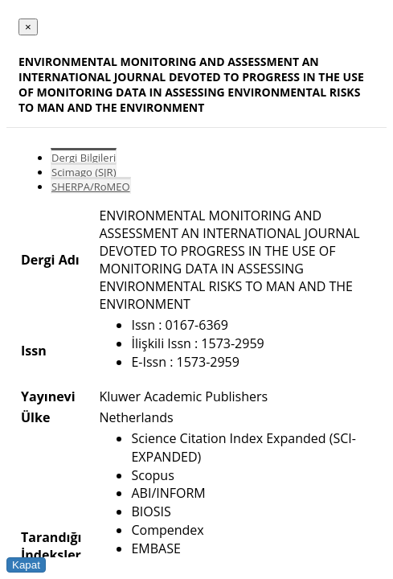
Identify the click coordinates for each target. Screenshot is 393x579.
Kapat (26, 565)
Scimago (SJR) (83, 172)
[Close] (28, 26)
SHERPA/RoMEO (90, 186)
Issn (34, 350)
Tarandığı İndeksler (51, 546)
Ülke (35, 417)
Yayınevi (48, 396)
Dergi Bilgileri (83, 157)
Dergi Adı (50, 260)
